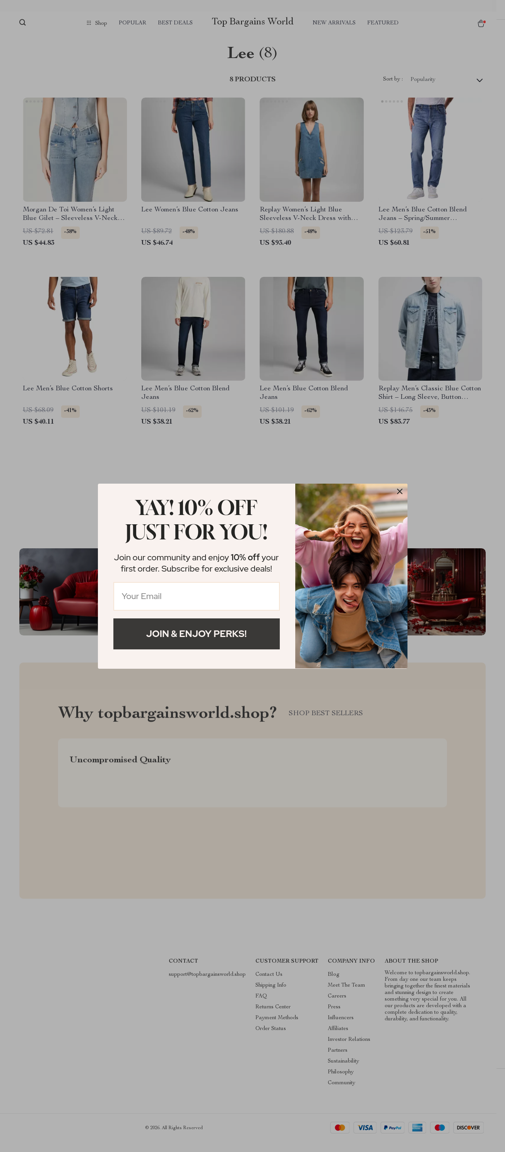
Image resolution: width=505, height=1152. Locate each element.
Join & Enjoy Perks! (196, 634)
